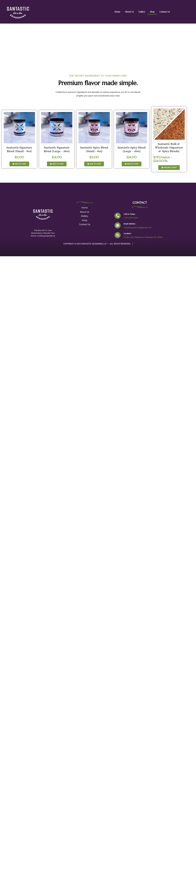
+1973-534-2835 (130, 218)
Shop (152, 11)
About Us (129, 11)
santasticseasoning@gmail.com (137, 227)
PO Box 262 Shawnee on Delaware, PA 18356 (142, 237)
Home (117, 11)
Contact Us (164, 11)
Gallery (141, 11)
